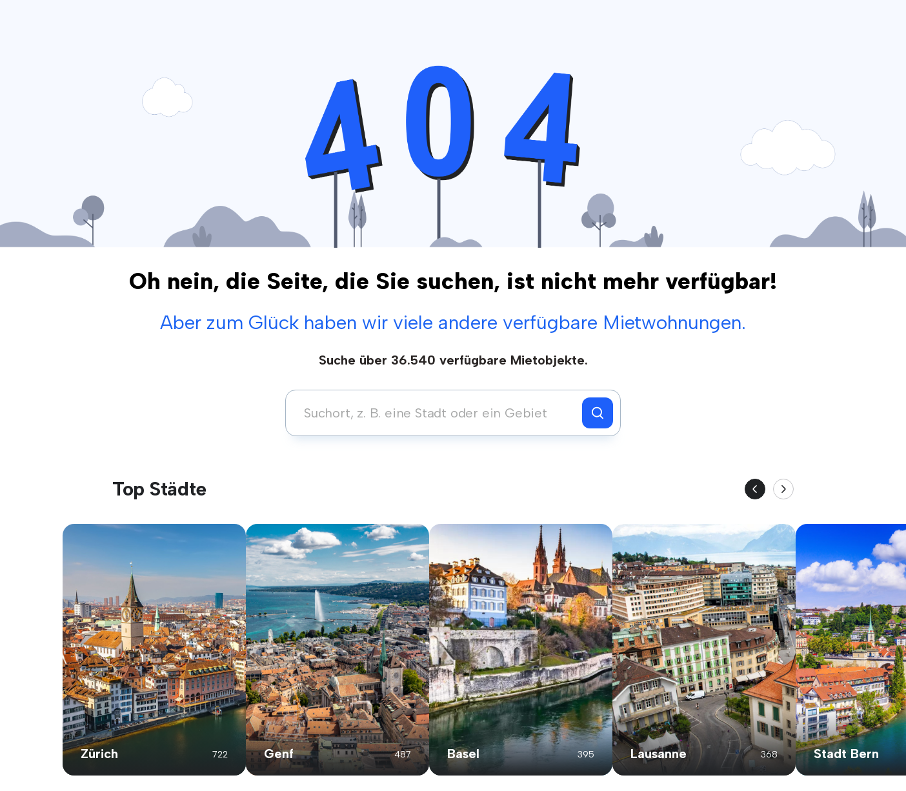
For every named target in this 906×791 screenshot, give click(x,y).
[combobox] (437, 413)
